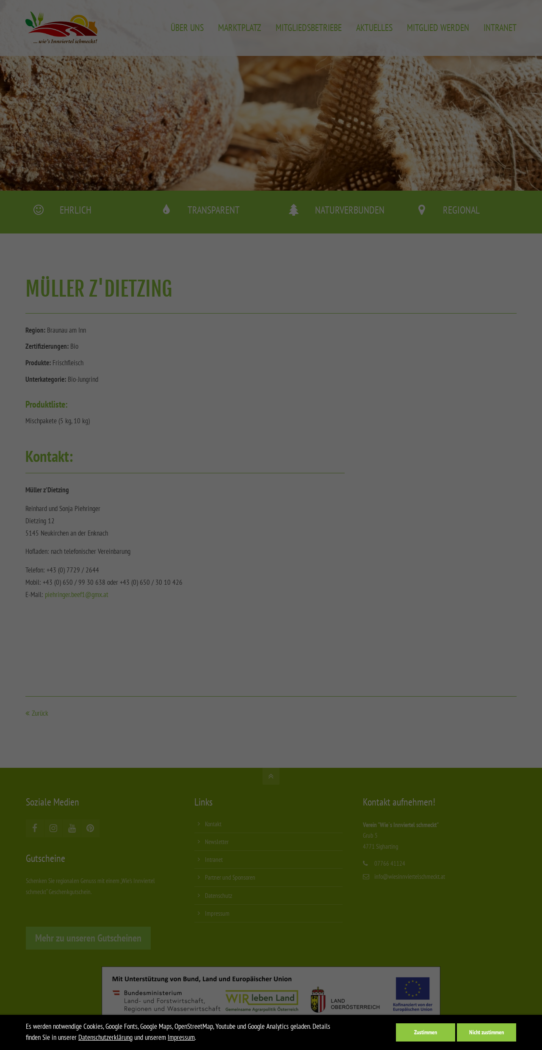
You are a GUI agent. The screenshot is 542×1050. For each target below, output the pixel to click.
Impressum (181, 1037)
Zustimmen (425, 1032)
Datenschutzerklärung (105, 1037)
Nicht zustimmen (486, 1032)
